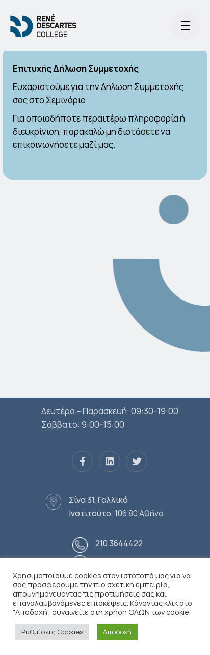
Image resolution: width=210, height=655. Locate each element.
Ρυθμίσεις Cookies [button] (52, 631)
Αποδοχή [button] (117, 631)
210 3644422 (119, 543)
